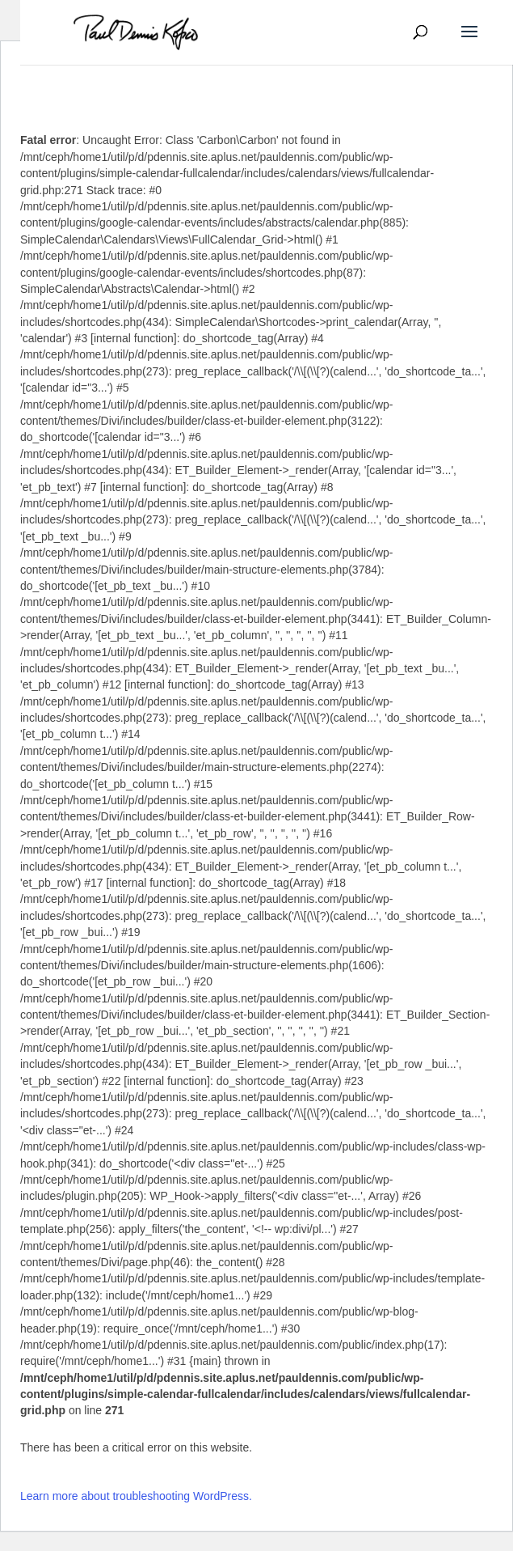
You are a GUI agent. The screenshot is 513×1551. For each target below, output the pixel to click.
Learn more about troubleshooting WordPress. (136, 1496)
